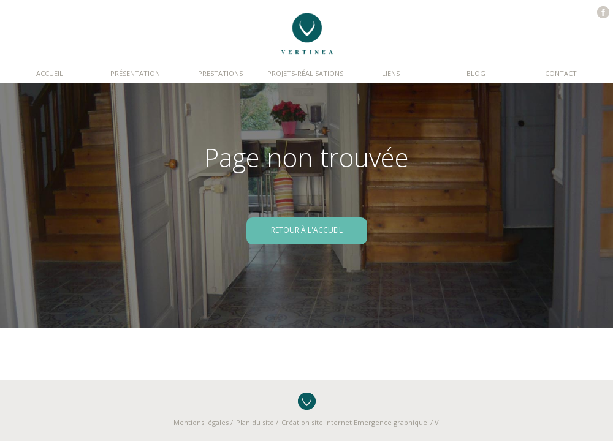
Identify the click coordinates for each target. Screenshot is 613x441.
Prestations (220, 73)
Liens (391, 73)
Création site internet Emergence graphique (354, 422)
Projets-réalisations (305, 73)
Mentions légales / (203, 422)
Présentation (135, 73)
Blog (475, 73)
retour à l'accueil (307, 230)
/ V (434, 422)
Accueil (49, 73)
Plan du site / (257, 422)
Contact (561, 73)
